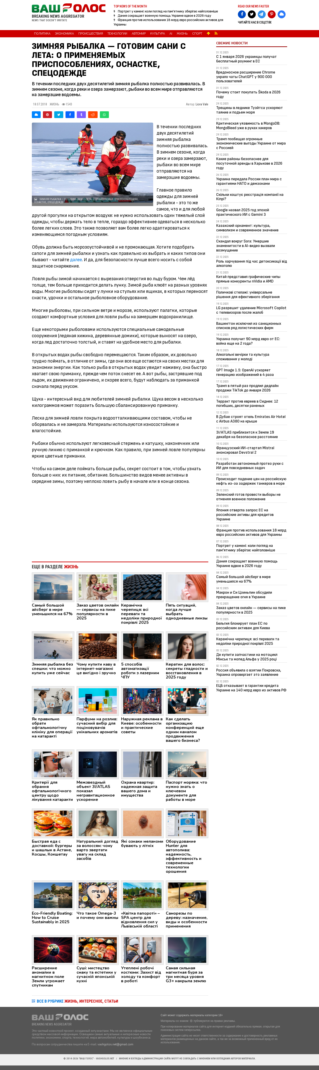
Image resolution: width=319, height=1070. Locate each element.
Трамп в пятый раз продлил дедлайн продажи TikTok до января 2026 (247, 388)
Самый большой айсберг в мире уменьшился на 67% (243, 579)
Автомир (139, 34)
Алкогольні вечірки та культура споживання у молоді (242, 356)
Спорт (197, 34)
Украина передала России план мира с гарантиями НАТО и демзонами (249, 181)
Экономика (64, 34)
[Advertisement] (120, 521)
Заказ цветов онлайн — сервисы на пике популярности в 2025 (251, 610)
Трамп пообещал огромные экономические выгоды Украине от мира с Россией (251, 143)
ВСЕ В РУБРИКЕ (77, 1001)
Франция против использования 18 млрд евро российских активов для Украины (251, 532)
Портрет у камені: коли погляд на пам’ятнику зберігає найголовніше (168, 11)
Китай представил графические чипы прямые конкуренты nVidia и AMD (248, 279)
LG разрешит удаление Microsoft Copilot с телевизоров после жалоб (251, 310)
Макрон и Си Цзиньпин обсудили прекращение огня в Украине (244, 594)
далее (76, 260)
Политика (42, 34)
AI (170, 34)
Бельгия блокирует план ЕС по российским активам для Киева (243, 625)
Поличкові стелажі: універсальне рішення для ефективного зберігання (248, 294)
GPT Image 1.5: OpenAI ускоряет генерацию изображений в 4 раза (245, 372)
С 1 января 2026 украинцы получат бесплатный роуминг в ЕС (246, 59)
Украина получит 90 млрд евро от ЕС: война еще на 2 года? (248, 341)
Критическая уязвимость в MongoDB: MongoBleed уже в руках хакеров (248, 125)
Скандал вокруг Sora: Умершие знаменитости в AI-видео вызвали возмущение (245, 246)
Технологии (117, 34)
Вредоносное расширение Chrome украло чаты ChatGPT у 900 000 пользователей (245, 77)
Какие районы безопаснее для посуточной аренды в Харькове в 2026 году (249, 163)
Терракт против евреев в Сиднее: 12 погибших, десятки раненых (247, 403)
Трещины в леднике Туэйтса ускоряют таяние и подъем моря (249, 110)
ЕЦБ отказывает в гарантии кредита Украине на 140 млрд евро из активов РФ (251, 688)
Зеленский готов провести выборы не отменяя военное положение (248, 496)
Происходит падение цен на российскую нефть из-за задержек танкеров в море (251, 481)
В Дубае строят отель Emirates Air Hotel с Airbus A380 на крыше (251, 419)
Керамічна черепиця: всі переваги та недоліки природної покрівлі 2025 (247, 641)
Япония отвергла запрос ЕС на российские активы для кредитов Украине (245, 515)
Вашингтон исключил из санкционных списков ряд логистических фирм (248, 325)
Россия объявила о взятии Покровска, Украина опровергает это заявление (248, 672)
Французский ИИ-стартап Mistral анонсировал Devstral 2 (245, 450)
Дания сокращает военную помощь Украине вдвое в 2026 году (164, 16)
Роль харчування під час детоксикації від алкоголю (251, 263)
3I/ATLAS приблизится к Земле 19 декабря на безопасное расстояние (247, 434)
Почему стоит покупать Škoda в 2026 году (248, 94)
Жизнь (182, 34)
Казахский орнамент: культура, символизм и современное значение (247, 228)
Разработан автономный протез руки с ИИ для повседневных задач (250, 465)
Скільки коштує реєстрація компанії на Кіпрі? (250, 197)
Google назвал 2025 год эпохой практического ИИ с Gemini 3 (242, 212)
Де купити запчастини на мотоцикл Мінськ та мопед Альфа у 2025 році (246, 657)
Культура (157, 34)
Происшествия (90, 34)
